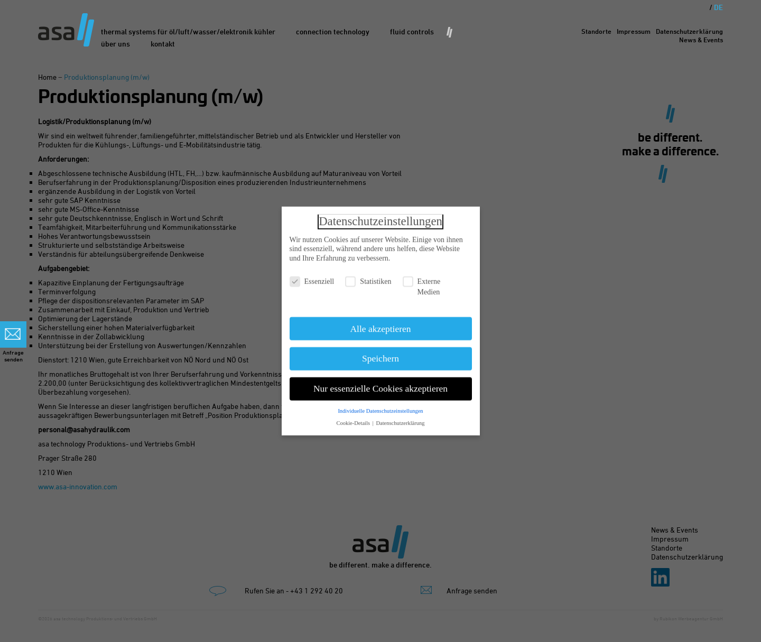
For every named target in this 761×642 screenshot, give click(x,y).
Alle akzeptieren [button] (380, 324)
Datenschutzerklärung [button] (400, 418)
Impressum (634, 31)
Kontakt (163, 43)
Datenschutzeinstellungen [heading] (380, 216)
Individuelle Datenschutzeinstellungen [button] (380, 406)
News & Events (701, 39)
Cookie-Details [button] (353, 418)
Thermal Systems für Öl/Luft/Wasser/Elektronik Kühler (188, 31)
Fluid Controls (412, 31)
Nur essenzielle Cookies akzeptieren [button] (380, 383)
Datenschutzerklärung (689, 31)
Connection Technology (332, 31)
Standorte (596, 31)
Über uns (115, 43)
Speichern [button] (380, 354)
